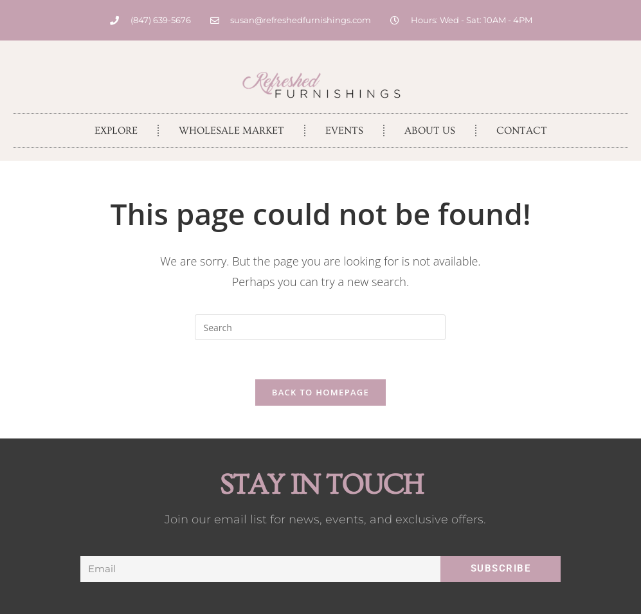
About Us (429, 130)
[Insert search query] (320, 327)
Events (344, 130)
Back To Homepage (320, 392)
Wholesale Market (231, 130)
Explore (116, 130)
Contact (521, 130)
